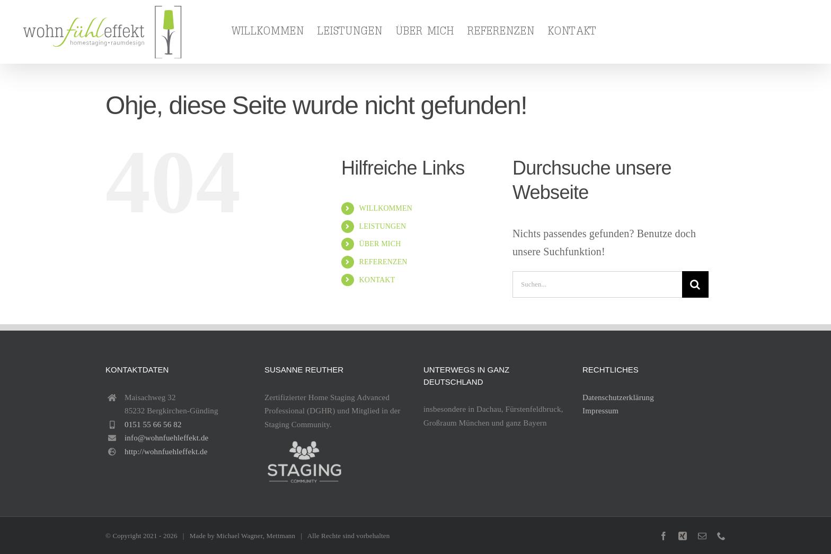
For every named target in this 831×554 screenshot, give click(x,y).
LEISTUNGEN (382, 226)
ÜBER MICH (380, 244)
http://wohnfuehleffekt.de (166, 451)
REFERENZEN (383, 262)
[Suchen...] (597, 284)
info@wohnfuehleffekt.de (166, 438)
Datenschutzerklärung (618, 397)
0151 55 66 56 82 (153, 424)
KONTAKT (377, 280)
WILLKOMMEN (385, 208)
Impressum (600, 410)
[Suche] (695, 284)
